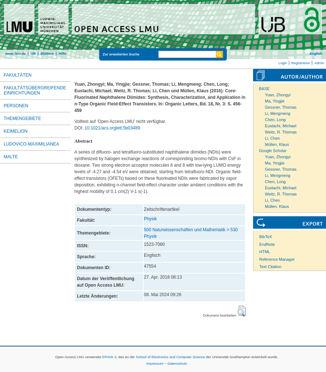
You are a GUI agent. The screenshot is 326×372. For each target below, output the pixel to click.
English (316, 53)
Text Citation (270, 266)
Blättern (47, 53)
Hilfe (62, 53)
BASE (264, 88)
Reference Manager (277, 259)
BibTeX (265, 237)
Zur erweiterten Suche (121, 54)
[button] (241, 311)
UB (33, 53)
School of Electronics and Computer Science (170, 357)
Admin (319, 63)
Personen (16, 105)
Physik (150, 218)
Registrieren (300, 63)
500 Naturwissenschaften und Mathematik (184, 229)
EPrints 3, (109, 357)
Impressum (154, 363)
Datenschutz (177, 363)
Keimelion (15, 131)
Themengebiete (22, 118)
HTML (264, 251)
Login (283, 63)
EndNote (267, 244)
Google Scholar (273, 150)
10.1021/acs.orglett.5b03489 (112, 128)
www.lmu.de (15, 53)
